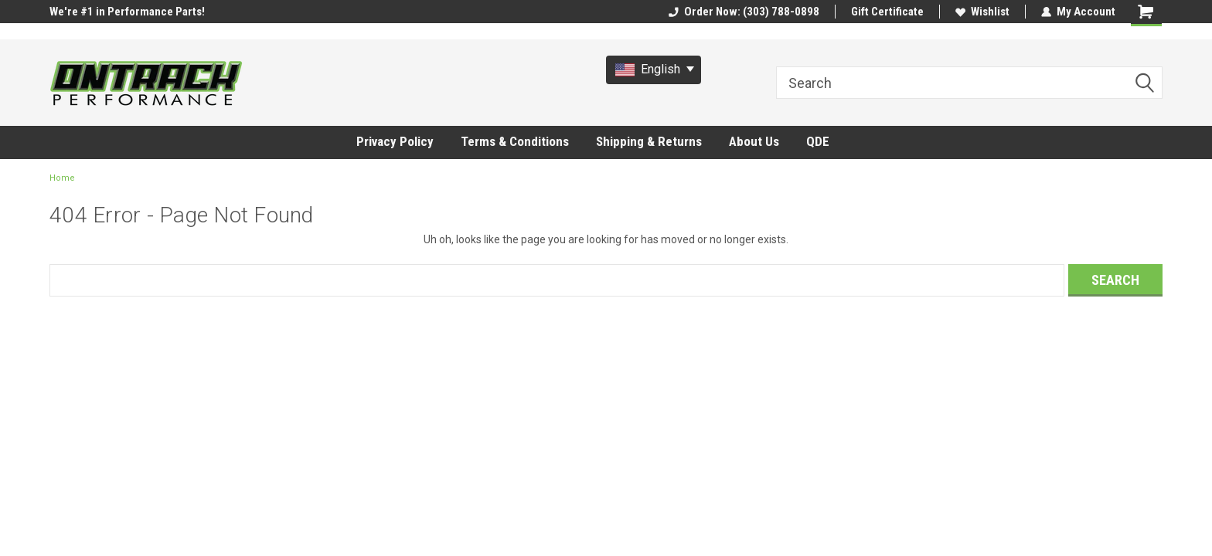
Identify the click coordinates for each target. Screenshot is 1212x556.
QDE (817, 141)
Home (62, 178)
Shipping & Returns (649, 141)
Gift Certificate (887, 12)
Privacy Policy (395, 141)
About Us (754, 141)
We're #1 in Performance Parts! (127, 12)
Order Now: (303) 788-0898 (744, 12)
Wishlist (982, 12)
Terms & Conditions (515, 141)
